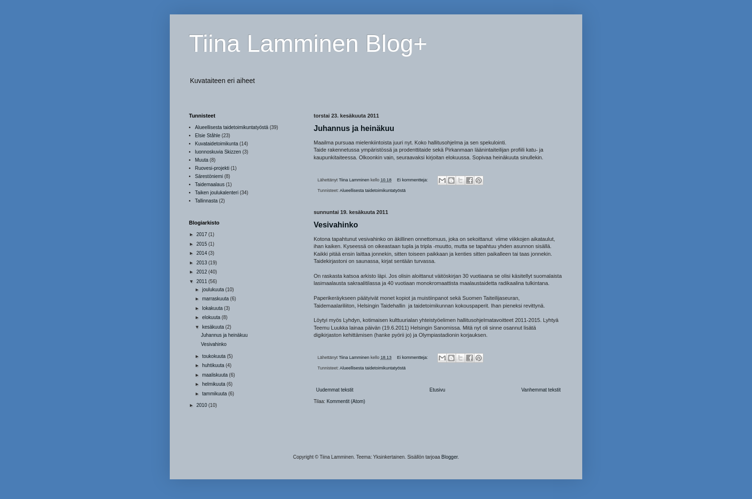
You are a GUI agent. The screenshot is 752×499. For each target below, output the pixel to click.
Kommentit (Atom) (346, 401)
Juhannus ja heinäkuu (354, 128)
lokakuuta (213, 308)
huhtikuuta (213, 365)
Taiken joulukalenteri (217, 192)
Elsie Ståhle (208, 135)
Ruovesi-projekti (212, 168)
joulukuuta (213, 289)
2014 (202, 253)
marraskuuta (216, 298)
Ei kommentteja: (413, 180)
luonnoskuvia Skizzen (218, 151)
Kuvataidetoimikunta (216, 143)
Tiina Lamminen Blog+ (308, 43)
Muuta (202, 160)
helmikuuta (214, 384)
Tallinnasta (206, 200)
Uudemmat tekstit (334, 389)
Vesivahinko (336, 225)
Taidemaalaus (210, 184)
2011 (202, 281)
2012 (202, 271)
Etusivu (437, 389)
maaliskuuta (215, 375)
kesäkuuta (213, 327)
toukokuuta (214, 356)
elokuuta (212, 317)
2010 (202, 405)
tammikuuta (215, 393)
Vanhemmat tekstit (541, 389)
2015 (202, 244)
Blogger (449, 457)
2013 (202, 262)
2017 (202, 234)
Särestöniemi (209, 176)
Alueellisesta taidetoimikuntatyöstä (373, 190)
